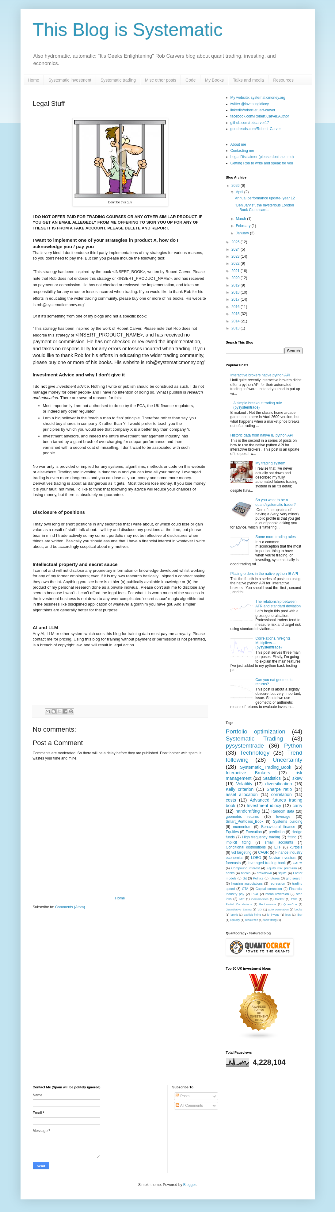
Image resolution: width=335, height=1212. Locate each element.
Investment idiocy (264, 805)
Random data (282, 811)
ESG (294, 899)
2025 (236, 242)
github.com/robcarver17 (249, 123)
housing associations (247, 883)
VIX (259, 909)
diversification (278, 783)
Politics (258, 878)
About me (238, 144)
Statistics (272, 778)
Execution (254, 832)
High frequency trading (261, 837)
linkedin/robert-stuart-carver (253, 110)
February (243, 226)
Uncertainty (287, 759)
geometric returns (242, 816)
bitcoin (245, 873)
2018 (236, 292)
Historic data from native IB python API (261, 435)
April (240, 192)
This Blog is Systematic (128, 29)
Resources (283, 80)
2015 (236, 314)
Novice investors (282, 858)
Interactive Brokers (248, 772)
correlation (281, 794)
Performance (267, 904)
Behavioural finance (278, 827)
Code (190, 80)
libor (299, 914)
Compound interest (245, 868)
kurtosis (296, 847)
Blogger (189, 1185)
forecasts (233, 863)
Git (244, 878)
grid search (294, 878)
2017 (236, 299)
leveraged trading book (267, 863)
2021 (236, 271)
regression (277, 883)
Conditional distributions (246, 847)
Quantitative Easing (239, 909)
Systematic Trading (254, 738)
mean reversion (277, 894)
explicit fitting (252, 914)
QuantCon (290, 904)
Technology (254, 752)
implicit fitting (238, 842)
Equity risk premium (282, 868)
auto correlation (278, 909)
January (243, 233)
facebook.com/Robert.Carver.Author (259, 116)
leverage (283, 816)
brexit (234, 914)
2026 (236, 185)
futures (275, 878)
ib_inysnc (273, 914)
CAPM (297, 863)
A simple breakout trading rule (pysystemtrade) (257, 405)
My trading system (270, 463)
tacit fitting (269, 920)
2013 (236, 328)
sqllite (282, 873)
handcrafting (247, 811)
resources (251, 920)
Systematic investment (69, 80)
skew (297, 778)
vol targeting (241, 852)
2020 (236, 278)
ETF (277, 847)
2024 (236, 249)
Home (33, 80)
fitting (291, 837)
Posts (182, 1096)
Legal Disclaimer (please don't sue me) (262, 157)
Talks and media (248, 80)
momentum (242, 827)
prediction (277, 832)
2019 (236, 285)
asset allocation (242, 794)
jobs (288, 914)
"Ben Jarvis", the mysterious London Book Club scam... (264, 207)
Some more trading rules (275, 537)
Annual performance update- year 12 (265, 198)
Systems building (288, 821)
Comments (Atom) (70, 907)
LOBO (256, 858)
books (299, 909)
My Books (214, 80)
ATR (242, 899)
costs (231, 800)
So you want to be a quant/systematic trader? (275, 502)
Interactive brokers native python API (260, 375)
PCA (254, 894)
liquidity (235, 920)
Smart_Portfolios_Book (245, 821)
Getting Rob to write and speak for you (261, 163)
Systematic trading (118, 80)
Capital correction (269, 889)
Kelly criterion (240, 789)
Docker (279, 899)
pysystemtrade (245, 745)
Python (293, 745)
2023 (236, 256)
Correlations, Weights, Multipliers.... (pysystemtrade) (273, 642)
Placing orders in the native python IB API (264, 573)
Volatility (244, 783)
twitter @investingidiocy (249, 104)
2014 (236, 321)
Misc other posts (160, 80)
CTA (245, 889)
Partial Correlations (239, 904)
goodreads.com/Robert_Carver (255, 129)
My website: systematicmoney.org (257, 97)
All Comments (189, 1105)
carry (298, 805)
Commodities (259, 899)
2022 (236, 263)
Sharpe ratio (279, 789)
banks (230, 873)
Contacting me (242, 150)
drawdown (264, 873)
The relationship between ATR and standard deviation (278, 603)
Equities (232, 832)
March (241, 219)
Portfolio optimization (255, 731)
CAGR (263, 852)
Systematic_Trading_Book (265, 767)
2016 (236, 307)
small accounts (279, 842)
